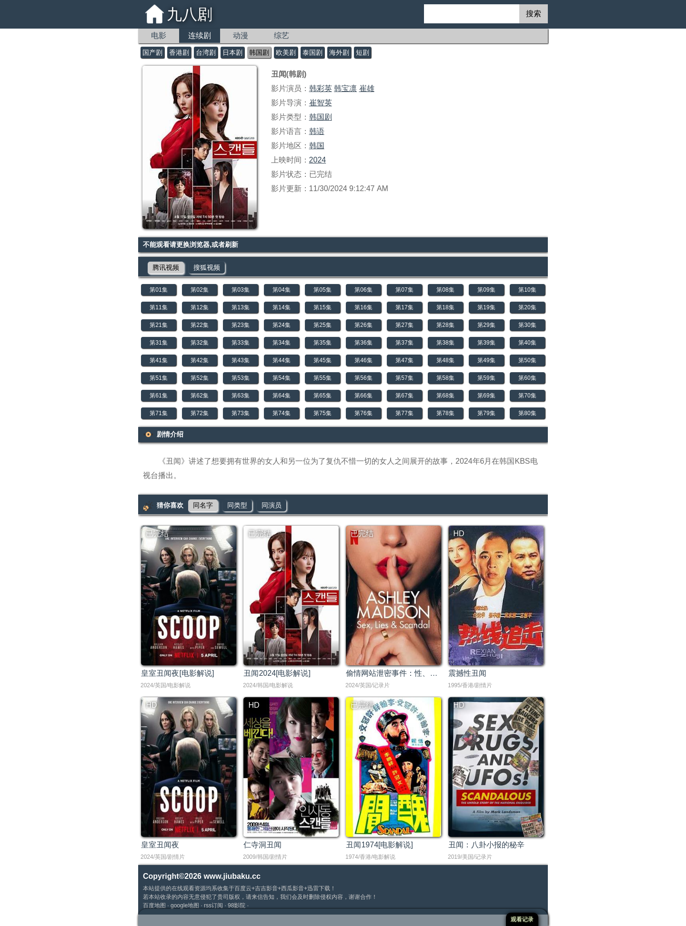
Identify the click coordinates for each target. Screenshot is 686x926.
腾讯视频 (165, 267)
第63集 (240, 395)
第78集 (445, 413)
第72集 (199, 413)
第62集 (199, 395)
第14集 (281, 307)
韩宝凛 (345, 88)
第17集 (404, 307)
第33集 (240, 342)
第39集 (486, 342)
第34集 (281, 342)
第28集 (445, 325)
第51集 (158, 378)
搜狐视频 (206, 267)
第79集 (486, 413)
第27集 (404, 325)
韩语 (316, 131)
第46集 (363, 360)
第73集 (240, 413)
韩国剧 (259, 52)
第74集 (281, 413)
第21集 (158, 325)
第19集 (486, 307)
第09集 (486, 289)
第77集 (404, 413)
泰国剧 (313, 52)
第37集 (404, 342)
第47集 (404, 360)
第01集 (158, 289)
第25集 (322, 325)
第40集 (527, 342)
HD (458, 533)
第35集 (322, 342)
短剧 (362, 52)
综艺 (281, 35)
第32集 (199, 342)
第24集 (281, 325)
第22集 (199, 325)
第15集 (322, 307)
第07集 (404, 289)
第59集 (486, 378)
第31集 (158, 342)
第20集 (527, 307)
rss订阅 (213, 905)
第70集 (527, 395)
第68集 (445, 395)
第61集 (158, 395)
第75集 (322, 413)
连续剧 (199, 35)
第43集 (240, 360)
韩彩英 (320, 88)
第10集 (527, 289)
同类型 (237, 505)
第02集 (199, 289)
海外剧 (339, 52)
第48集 (445, 360)
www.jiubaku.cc (231, 876)
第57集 (404, 378)
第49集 (486, 360)
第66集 (363, 395)
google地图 (185, 905)
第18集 (445, 307)
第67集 (404, 395)
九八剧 (189, 14)
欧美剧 (286, 52)
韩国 (316, 146)
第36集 (363, 342)
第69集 (486, 395)
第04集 (281, 289)
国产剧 (152, 52)
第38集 (445, 342)
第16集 (363, 307)
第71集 (158, 413)
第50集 (527, 360)
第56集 (363, 378)
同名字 (203, 505)
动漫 (240, 35)
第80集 (527, 413)
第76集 (363, 413)
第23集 (240, 325)
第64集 (281, 395)
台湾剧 (206, 52)
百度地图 (154, 905)
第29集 (486, 325)
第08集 (445, 289)
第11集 (158, 307)
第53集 (240, 378)
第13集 (240, 307)
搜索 (533, 14)
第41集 (158, 360)
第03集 (240, 289)
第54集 (281, 378)
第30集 (527, 325)
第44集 (281, 360)
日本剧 (232, 52)
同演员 (272, 505)
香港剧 (179, 52)
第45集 (322, 360)
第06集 (363, 289)
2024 (317, 160)
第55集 (322, 378)
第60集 (527, 378)
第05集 (322, 289)
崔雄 (366, 88)
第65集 (322, 395)
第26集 (363, 325)
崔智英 (320, 103)
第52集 (199, 378)
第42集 (199, 360)
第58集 (445, 378)
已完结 (157, 533)
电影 (158, 35)
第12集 (199, 307)
